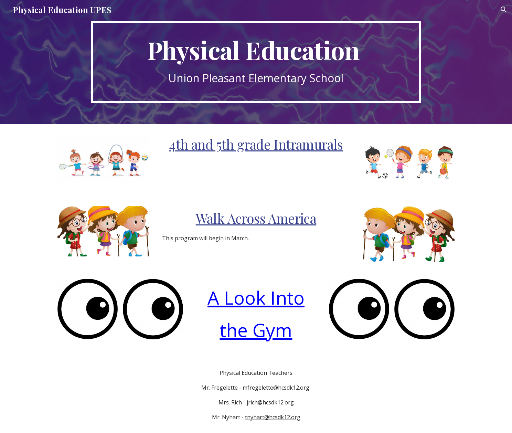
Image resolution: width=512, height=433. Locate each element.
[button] (503, 9)
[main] (255, 62)
